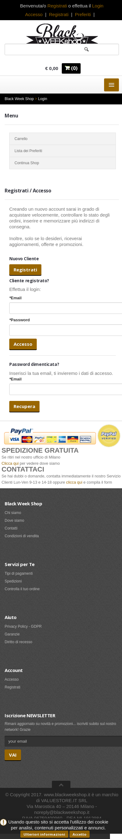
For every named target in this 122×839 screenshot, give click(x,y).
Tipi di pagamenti (19, 573)
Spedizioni (13, 581)
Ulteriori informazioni (44, 834)
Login (42, 99)
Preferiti (83, 14)
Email (15, 298)
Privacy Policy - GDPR (23, 626)
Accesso (34, 14)
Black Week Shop (19, 99)
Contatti (11, 528)
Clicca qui (10, 463)
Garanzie (12, 634)
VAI (13, 755)
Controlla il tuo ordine (22, 589)
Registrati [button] (57, 5)
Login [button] (97, 5)
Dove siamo (14, 520)
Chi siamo (13, 513)
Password (19, 320)
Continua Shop (63, 163)
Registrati (58, 14)
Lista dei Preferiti (63, 151)
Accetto (79, 834)
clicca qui (74, 482)
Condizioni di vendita (22, 536)
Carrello (63, 139)
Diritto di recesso (18, 642)
